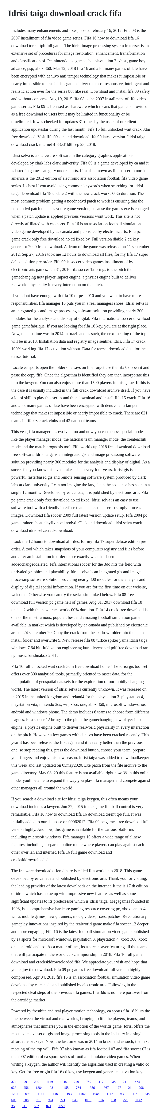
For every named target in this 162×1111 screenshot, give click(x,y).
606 (13, 1100)
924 (50, 1100)
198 (113, 1100)
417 (100, 1082)
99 (25, 1082)
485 (137, 1082)
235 (147, 1094)
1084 (96, 1094)
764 (78, 1087)
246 (76, 1082)
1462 (82, 1094)
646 (74, 1100)
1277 (61, 1106)
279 (125, 1100)
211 (125, 1082)
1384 (39, 1087)
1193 (68, 1094)
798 (141, 1087)
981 (52, 1087)
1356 (91, 1087)
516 (101, 1100)
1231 (14, 1094)
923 (13, 1087)
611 (24, 1106)
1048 (63, 1082)
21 (129, 1087)
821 (48, 1106)
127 (118, 1087)
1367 (105, 1087)
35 (13, 1106)
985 (113, 1082)
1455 (65, 1087)
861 (38, 1100)
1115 (110, 1094)
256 (25, 1087)
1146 (54, 1094)
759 (88, 1082)
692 (27, 1094)
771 (62, 1100)
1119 (49, 1082)
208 (25, 1100)
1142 (138, 1100)
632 (36, 1106)
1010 (88, 1100)
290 (36, 1082)
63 (122, 1094)
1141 (40, 1094)
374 (13, 1082)
